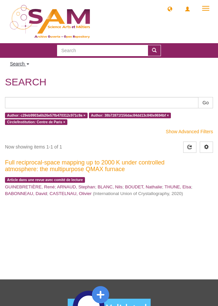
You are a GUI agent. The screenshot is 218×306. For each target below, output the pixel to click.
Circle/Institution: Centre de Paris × (36, 122)
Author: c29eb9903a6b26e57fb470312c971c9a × (46, 115)
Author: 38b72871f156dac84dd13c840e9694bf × (130, 115)
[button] (170, 8)
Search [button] (19, 63)
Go (205, 102)
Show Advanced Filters (189, 131)
